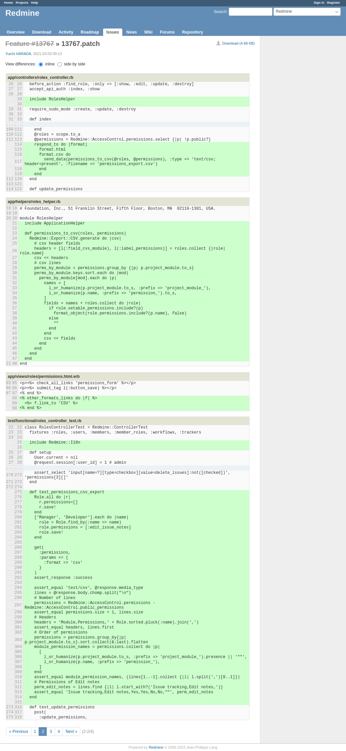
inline (46, 64)
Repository (192, 32)
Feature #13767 (29, 43)
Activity (66, 32)
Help (34, 2)
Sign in (319, 2)
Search (220, 11)
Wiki (148, 32)
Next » (71, 731)
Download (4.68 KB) (238, 43)
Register (333, 2)
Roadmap (90, 32)
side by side (71, 64)
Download (41, 32)
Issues (112, 32)
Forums (167, 32)
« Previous (18, 731)
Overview (16, 32)
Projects (22, 2)
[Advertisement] (294, 141)
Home (8, 2)
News (131, 32)
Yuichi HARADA (18, 54)
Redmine (156, 747)
